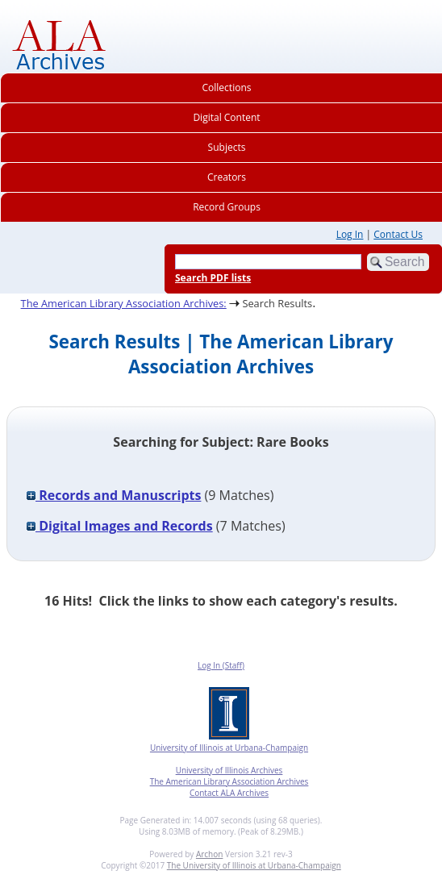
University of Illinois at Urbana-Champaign (229, 747)
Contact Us (398, 234)
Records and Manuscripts (114, 495)
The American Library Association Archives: (124, 303)
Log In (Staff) (221, 665)
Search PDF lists (213, 278)
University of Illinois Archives (229, 770)
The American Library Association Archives (229, 781)
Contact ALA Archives (229, 792)
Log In (350, 234)
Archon (209, 854)
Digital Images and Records (120, 526)
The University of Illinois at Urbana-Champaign (254, 865)
